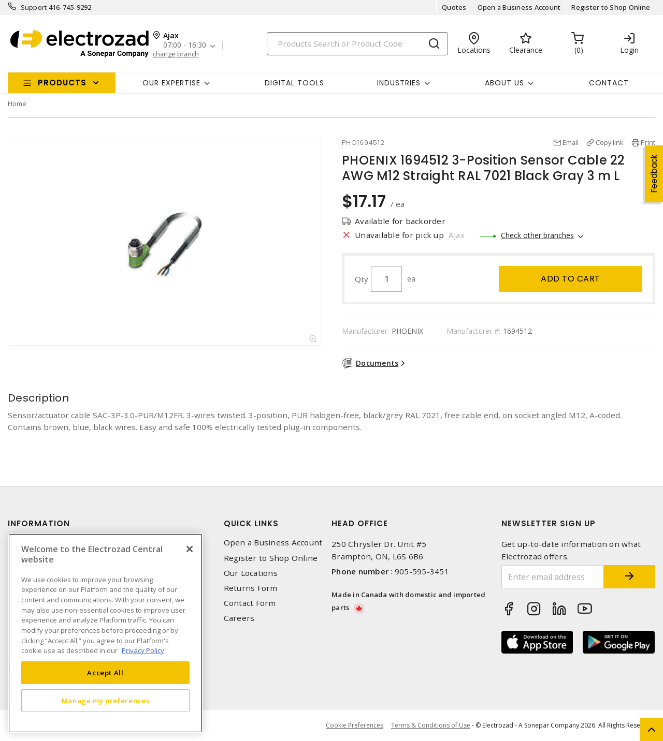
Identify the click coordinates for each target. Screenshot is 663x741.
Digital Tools (294, 83)
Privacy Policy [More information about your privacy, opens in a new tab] (143, 650)
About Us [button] (504, 83)
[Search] (357, 43)
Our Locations (251, 573)
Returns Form (251, 588)
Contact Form (250, 603)
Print (648, 142)
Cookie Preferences (354, 725)
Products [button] (62, 82)
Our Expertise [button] (171, 83)
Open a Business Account (519, 7)
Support (34, 7)
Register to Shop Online (610, 7)
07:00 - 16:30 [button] (184, 45)
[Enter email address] (552, 576)
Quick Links (251, 523)
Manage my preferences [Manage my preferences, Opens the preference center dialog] (106, 700)
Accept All (105, 672)
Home (17, 103)
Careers (239, 618)
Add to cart (570, 279)
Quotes (454, 7)
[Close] (189, 549)
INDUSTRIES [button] (399, 83)
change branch (176, 54)
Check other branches (537, 235)
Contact (609, 83)
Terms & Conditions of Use (430, 725)
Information (39, 523)
